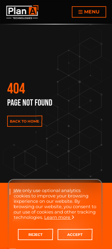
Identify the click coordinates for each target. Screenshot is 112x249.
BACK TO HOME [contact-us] (24, 121)
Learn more (59, 217)
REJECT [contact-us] (35, 234)
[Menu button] (89, 12)
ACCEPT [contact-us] (74, 234)
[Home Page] (22, 12)
